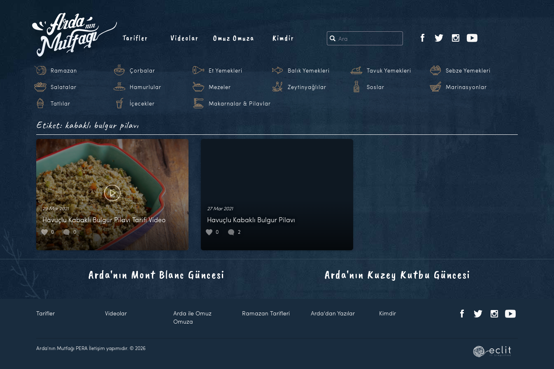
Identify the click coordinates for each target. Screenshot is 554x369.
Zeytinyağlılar (307, 87)
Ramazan (64, 70)
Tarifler (135, 37)
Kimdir (283, 37)
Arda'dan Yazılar (333, 313)
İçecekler (142, 103)
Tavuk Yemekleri (389, 70)
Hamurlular (145, 87)
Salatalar (64, 87)
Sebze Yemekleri (468, 70)
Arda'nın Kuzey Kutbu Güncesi (397, 274)
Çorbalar (142, 70)
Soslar (375, 87)
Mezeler (220, 87)
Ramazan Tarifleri (266, 313)
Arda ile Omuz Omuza (192, 317)
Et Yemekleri (225, 70)
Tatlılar (60, 103)
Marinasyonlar (466, 87)
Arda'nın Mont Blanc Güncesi (156, 274)
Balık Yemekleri (309, 70)
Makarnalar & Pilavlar (240, 103)
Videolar (184, 37)
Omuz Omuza (233, 37)
